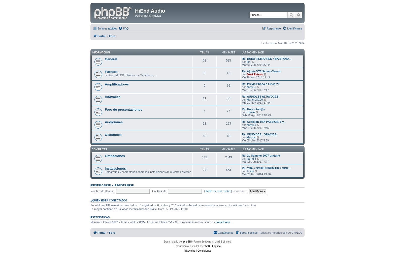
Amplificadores (117, 84)
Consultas (99, 149)
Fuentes (111, 72)
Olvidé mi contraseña (217, 191)
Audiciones (114, 122)
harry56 (251, 86)
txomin (251, 112)
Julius (250, 171)
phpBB (187, 241)
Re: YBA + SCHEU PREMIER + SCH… (266, 168)
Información (101, 52)
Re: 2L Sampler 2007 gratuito (261, 155)
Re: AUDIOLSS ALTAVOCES (260, 96)
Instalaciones (115, 168)
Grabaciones (115, 156)
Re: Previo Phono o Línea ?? (261, 83)
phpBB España (212, 246)
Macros (251, 137)
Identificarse (100, 185)
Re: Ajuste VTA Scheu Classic (261, 71)
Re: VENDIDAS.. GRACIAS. (259, 134)
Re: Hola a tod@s (253, 109)
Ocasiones (113, 135)
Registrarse (124, 185)
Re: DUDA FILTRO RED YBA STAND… (266, 58)
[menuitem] (123, 28)
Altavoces (112, 97)
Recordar (240, 191)
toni (249, 61)
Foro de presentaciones (123, 109)
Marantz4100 (255, 99)
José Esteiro (255, 74)
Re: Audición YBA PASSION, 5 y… (264, 121)
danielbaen (223, 222)
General (111, 59)
